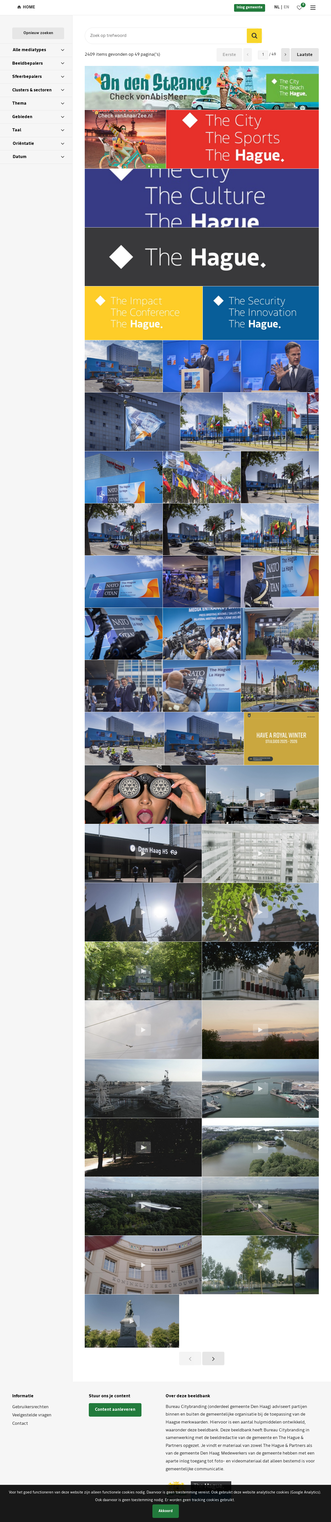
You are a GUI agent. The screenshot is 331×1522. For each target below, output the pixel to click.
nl (277, 7)
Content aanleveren (115, 1409)
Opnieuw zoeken (38, 33)
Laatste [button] (305, 55)
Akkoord (166, 1511)
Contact (20, 1423)
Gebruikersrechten (30, 1407)
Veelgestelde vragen (31, 1415)
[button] (285, 55)
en (286, 7)
